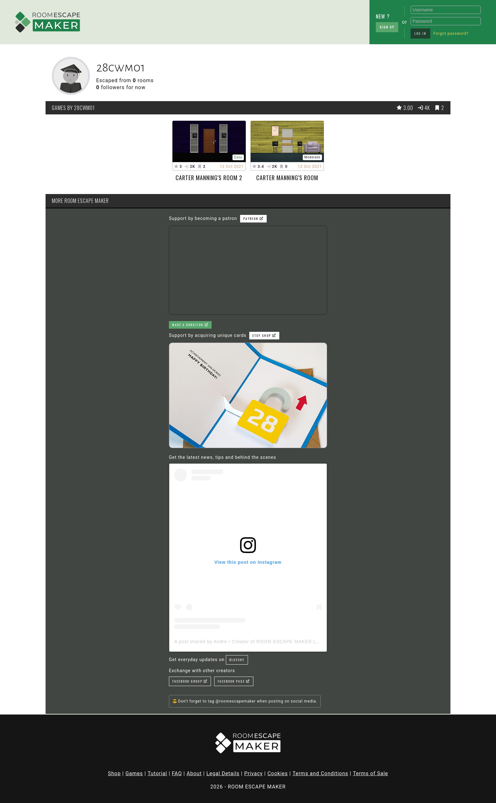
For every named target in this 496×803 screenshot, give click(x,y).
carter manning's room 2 (209, 177)
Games (134, 773)
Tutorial (157, 773)
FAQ (177, 773)
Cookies (277, 773)
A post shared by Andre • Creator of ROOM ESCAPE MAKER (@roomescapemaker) (268, 641)
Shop (114, 773)
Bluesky (237, 659)
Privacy (253, 773)
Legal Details (222, 773)
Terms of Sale (370, 773)
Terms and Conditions (320, 773)
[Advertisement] (200, 20)
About (194, 773)
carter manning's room (287, 177)
